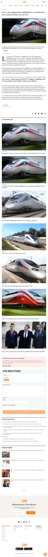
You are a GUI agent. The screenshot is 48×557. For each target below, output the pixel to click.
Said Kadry (6, 50)
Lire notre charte (7, 365)
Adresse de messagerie (9, 405)
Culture (33, 5)
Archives (14, 530)
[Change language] (44, 2)
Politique (10, 5)
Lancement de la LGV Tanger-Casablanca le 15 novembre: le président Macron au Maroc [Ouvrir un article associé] (23, 80)
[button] (45, 554)
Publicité (14, 529)
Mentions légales (39, 528)
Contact (25, 529)
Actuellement (4, 5)
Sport (42, 5)
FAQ (25, 527)
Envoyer (31, 512)
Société (20, 5)
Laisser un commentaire (24, 412)
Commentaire (6, 384)
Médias (37, 5)
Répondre (6, 379)
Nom (4, 400)
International (27, 5)
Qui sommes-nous (16, 527)
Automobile (4, 536)
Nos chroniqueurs (5, 540)
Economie (16, 5)
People (3, 537)
